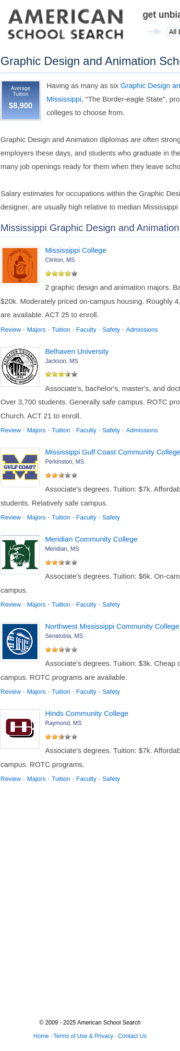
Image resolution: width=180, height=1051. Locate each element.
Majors (36, 329)
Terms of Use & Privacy (83, 1036)
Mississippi (64, 99)
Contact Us (132, 1036)
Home (41, 1036)
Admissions (142, 329)
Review (10, 329)
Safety (111, 329)
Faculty (86, 329)
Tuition (61, 329)
